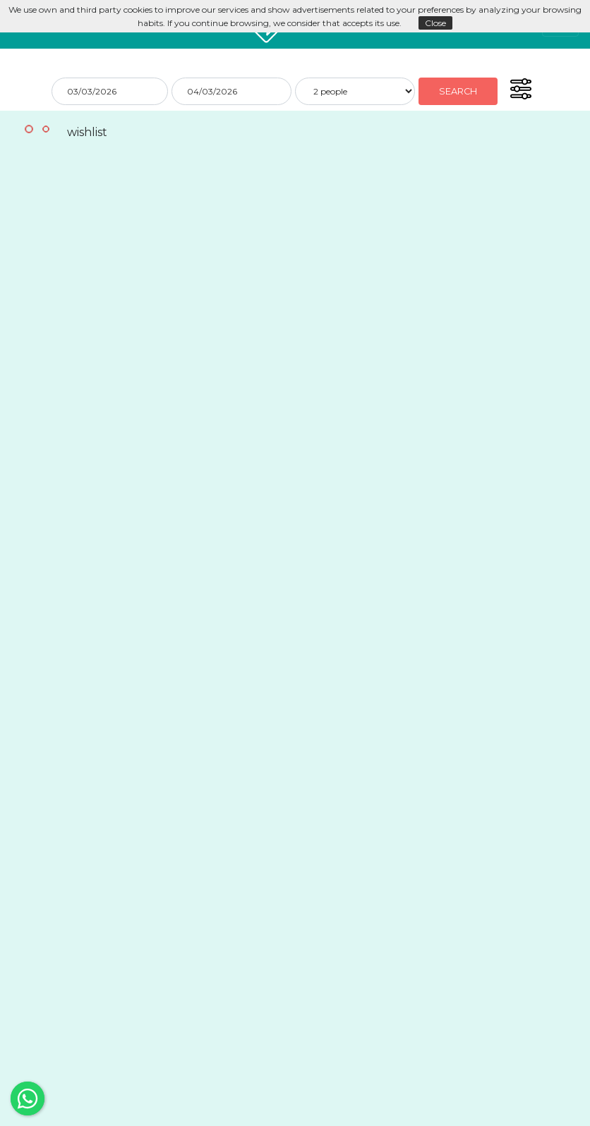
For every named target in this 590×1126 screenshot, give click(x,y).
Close (435, 23)
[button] (520, 88)
